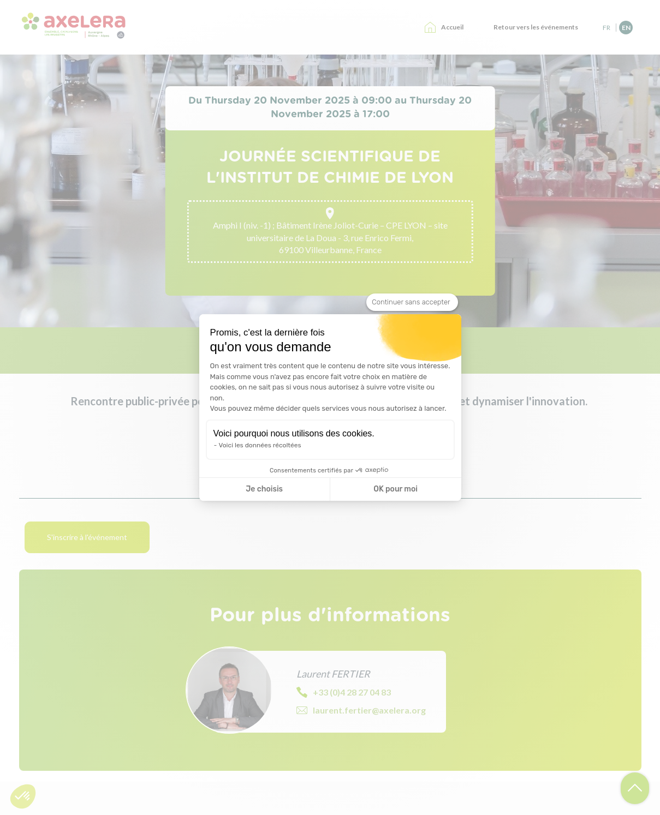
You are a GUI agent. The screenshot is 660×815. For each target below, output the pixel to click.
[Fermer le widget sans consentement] (411, 302)
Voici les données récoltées (260, 445)
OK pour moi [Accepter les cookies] (395, 489)
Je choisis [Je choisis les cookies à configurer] (264, 489)
